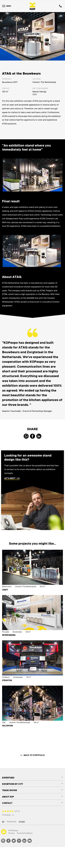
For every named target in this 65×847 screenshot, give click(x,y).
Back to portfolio (32, 755)
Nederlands (11, 821)
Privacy (11, 833)
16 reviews (7, 815)
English (22, 821)
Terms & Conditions (24, 833)
